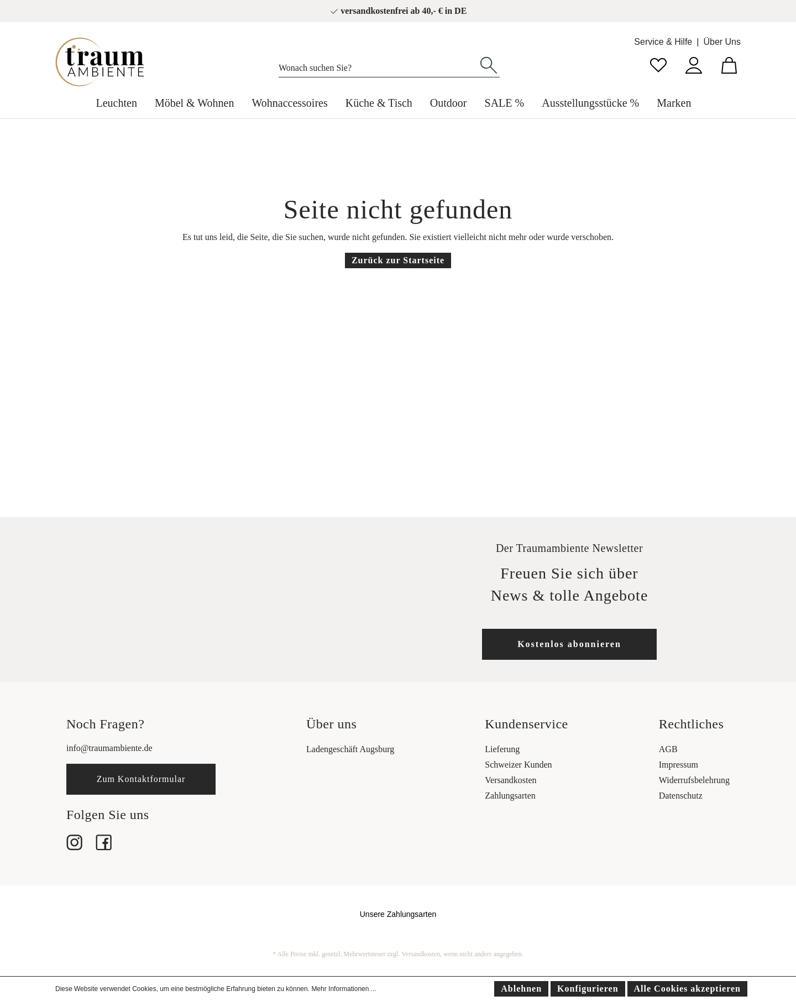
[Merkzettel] (658, 63)
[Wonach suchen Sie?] (378, 65)
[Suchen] (489, 64)
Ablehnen (521, 988)
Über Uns (722, 41)
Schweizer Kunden (518, 764)
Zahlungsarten (510, 795)
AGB (668, 749)
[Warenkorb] (729, 63)
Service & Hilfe (663, 41)
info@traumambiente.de (109, 748)
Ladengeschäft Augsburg (350, 749)
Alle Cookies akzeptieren (687, 988)
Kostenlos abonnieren (569, 644)
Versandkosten (510, 780)
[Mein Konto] (693, 63)
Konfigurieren (587, 988)
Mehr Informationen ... (343, 989)
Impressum (678, 764)
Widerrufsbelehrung (694, 780)
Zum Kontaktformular (141, 779)
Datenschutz (681, 795)
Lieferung (502, 749)
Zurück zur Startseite (398, 260)
